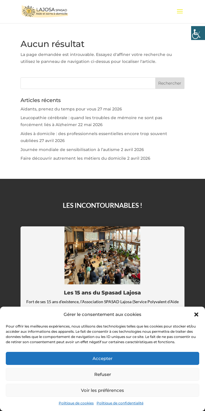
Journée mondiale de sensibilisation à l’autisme (70, 149)
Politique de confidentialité (120, 403)
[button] (196, 314)
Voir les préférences (102, 390)
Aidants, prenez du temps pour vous (58, 109)
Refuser (102, 374)
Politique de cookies (76, 403)
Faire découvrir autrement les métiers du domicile (73, 158)
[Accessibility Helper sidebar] (198, 33)
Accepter (102, 358)
